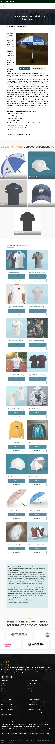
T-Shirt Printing (6, 724)
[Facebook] (3, 677)
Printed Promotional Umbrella (40, 731)
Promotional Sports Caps (24, 731)
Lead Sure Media (17, 740)
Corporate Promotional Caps (9, 731)
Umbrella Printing (44, 733)
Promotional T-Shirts (26, 724)
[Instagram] (11, 677)
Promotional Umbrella (8, 733)
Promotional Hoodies (22, 729)
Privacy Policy (4, 742)
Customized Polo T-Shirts (9, 729)
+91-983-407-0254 (8, 1)
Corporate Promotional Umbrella (30, 733)
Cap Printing (18, 733)
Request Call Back (38, 68)
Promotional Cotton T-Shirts (40, 724)
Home (8, 26)
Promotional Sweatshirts (35, 729)
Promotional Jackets (22, 726)
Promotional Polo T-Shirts (9, 726)
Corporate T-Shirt (15, 724)
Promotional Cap (47, 729)
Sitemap (10, 742)
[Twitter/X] (7, 677)
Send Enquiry (24, 68)
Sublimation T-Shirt (34, 726)
